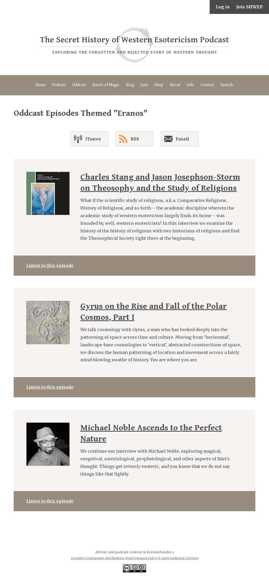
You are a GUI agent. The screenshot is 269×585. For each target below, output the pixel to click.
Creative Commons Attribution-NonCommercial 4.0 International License (134, 558)
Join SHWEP (249, 6)
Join (144, 84)
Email (176, 140)
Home (40, 84)
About (174, 84)
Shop (158, 84)
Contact (207, 84)
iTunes (87, 139)
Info (190, 84)
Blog (130, 84)
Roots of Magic (106, 84)
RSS (129, 139)
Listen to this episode (50, 265)
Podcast (59, 84)
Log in (223, 6)
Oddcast (79, 84)
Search (227, 84)
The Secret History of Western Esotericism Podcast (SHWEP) (134, 44)
